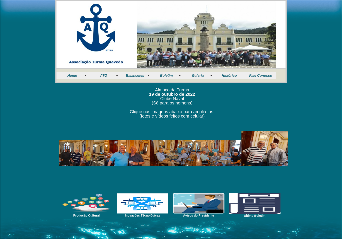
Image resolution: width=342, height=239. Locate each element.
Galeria (198, 75)
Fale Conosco (260, 75)
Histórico (229, 75)
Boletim (166, 75)
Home (72, 75)
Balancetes (135, 75)
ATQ (103, 75)
